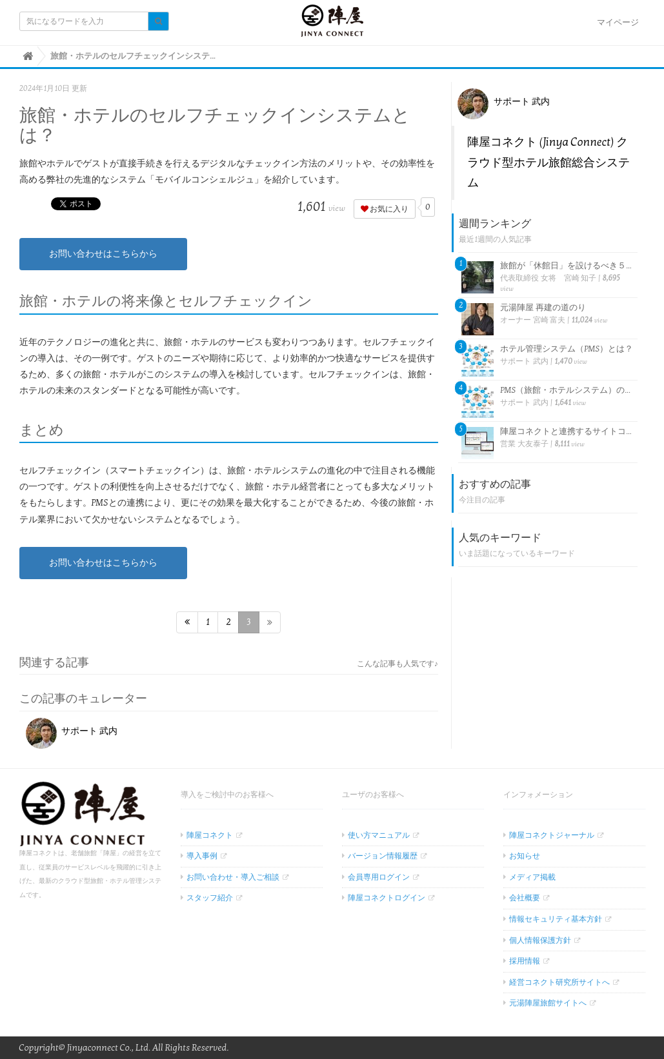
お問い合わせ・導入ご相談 (232, 877)
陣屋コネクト (209, 835)
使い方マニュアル (379, 835)
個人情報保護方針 (540, 940)
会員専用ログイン (379, 877)
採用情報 (524, 960)
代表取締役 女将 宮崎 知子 (548, 277)
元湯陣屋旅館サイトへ (548, 1002)
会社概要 (524, 897)
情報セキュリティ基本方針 (555, 919)
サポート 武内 (72, 731)
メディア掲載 (532, 877)
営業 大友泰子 (524, 443)
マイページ (618, 22)
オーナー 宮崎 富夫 (532, 319)
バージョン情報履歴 (383, 855)
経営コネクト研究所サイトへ (559, 982)
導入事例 (201, 855)
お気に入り (384, 208)
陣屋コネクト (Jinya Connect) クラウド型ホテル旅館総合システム (548, 162)
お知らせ (524, 855)
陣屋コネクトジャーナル (551, 835)
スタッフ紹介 (209, 897)
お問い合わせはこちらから (103, 253)
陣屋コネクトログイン (386, 897)
